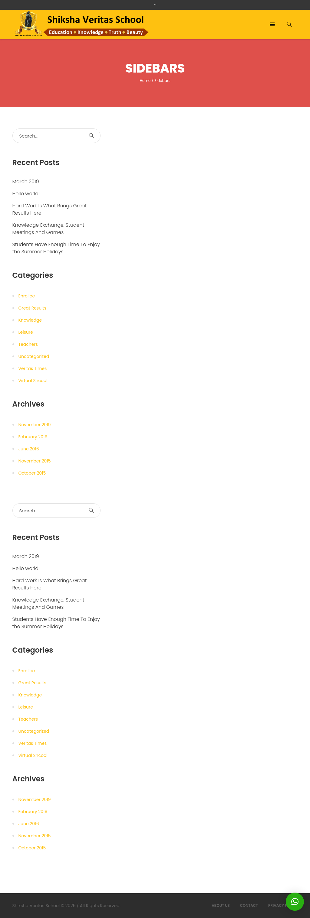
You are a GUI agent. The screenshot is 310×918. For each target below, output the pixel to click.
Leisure (25, 332)
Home (145, 80)
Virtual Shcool (33, 381)
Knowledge (30, 320)
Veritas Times (32, 368)
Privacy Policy (283, 905)
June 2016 (28, 449)
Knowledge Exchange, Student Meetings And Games (48, 229)
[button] (295, 902)
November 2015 (34, 461)
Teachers (28, 344)
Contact (249, 905)
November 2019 (34, 425)
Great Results (32, 308)
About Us (221, 905)
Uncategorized (33, 356)
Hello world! (26, 193)
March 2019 (25, 181)
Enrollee (26, 296)
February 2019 (33, 437)
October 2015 (32, 473)
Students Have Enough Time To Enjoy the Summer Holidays (56, 248)
